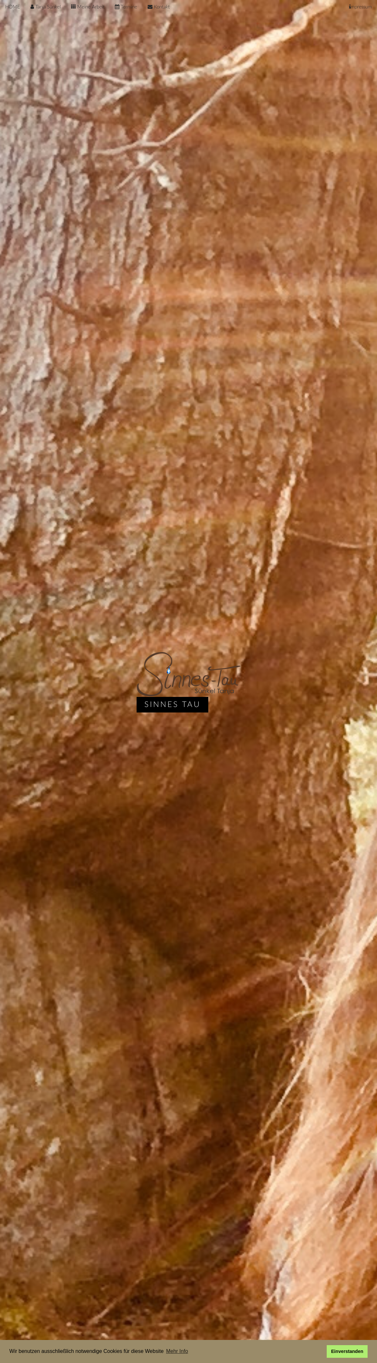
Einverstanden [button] (347, 1351)
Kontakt (159, 6)
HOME (12, 7)
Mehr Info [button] (177, 1351)
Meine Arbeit (87, 6)
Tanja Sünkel (45, 6)
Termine (126, 6)
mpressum (360, 6)
